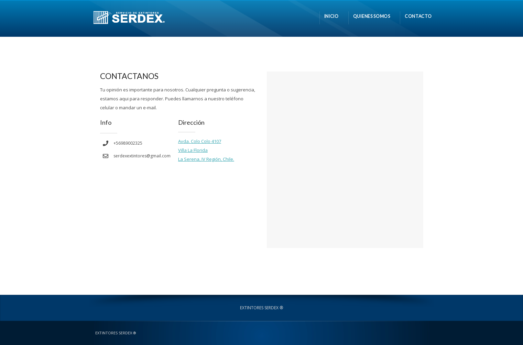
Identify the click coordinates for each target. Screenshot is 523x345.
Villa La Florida (193, 150)
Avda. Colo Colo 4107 (199, 141)
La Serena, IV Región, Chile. (206, 159)
